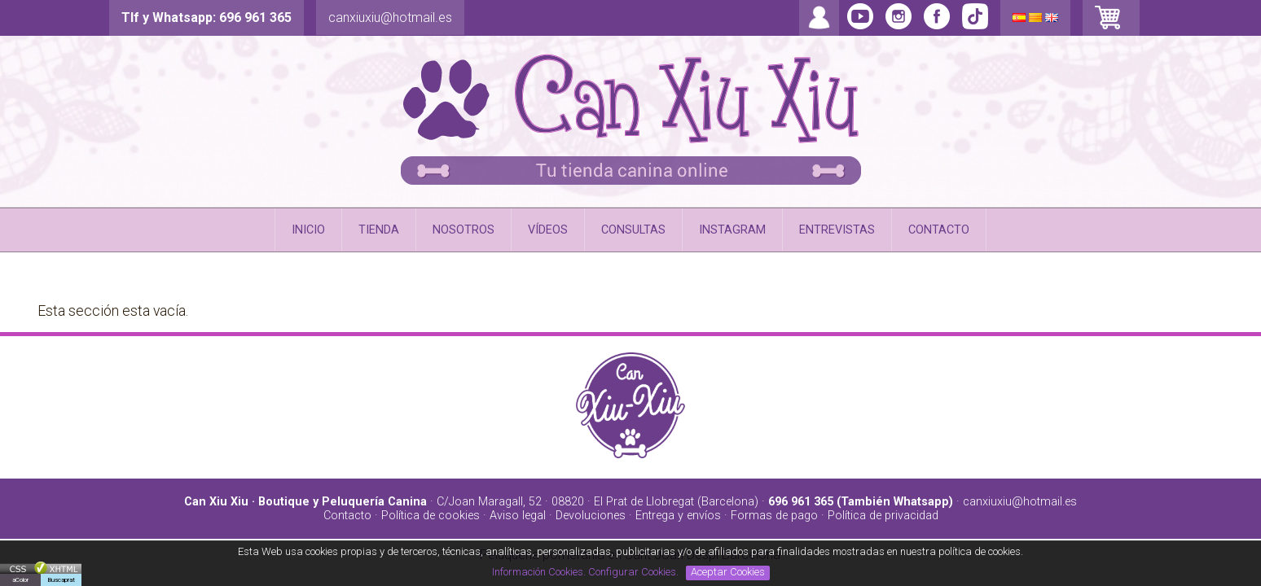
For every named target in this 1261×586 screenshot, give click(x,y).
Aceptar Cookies (728, 572)
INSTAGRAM (732, 230)
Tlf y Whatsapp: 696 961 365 (206, 17)
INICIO (308, 230)
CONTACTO (938, 230)
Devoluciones (591, 516)
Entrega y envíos (678, 516)
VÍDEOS (548, 230)
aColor (20, 580)
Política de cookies (430, 516)
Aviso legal (518, 516)
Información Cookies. (539, 572)
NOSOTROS (463, 230)
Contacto (347, 516)
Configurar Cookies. (634, 572)
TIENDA (378, 230)
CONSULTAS (633, 230)
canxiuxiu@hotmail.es (390, 17)
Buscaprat (61, 580)
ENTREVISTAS (837, 230)
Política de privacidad (883, 516)
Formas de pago (774, 516)
